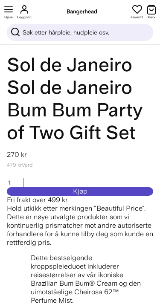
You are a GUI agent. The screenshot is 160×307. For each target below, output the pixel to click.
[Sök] (80, 32)
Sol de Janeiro (69, 64)
